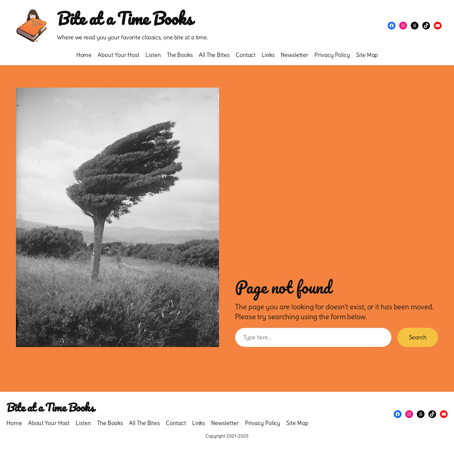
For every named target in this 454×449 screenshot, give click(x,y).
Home (84, 55)
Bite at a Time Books (124, 18)
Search (417, 337)
